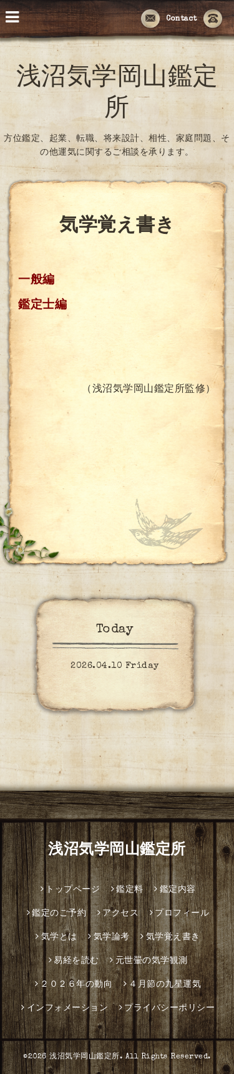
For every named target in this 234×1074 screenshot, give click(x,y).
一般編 (36, 281)
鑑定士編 (42, 306)
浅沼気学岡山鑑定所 (117, 850)
